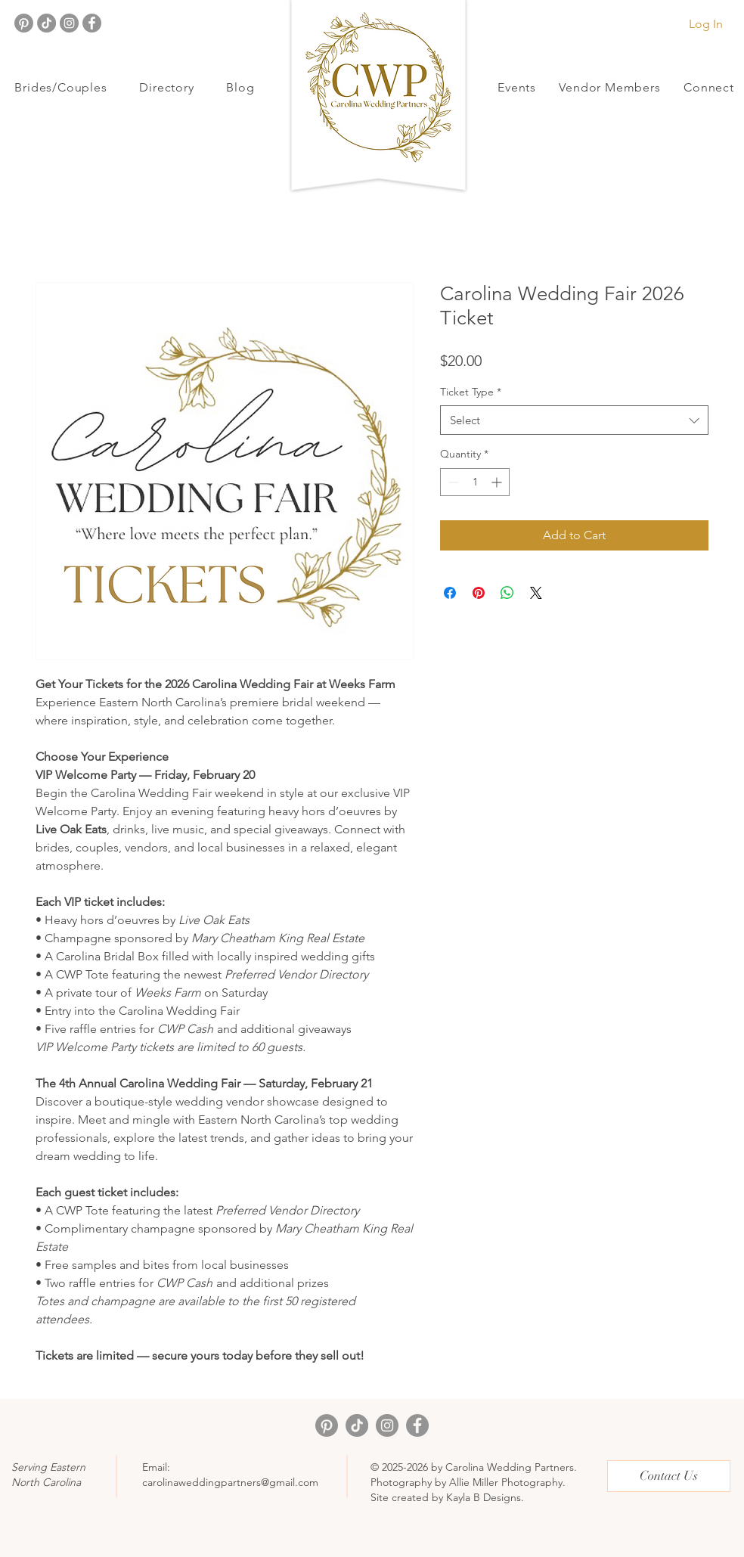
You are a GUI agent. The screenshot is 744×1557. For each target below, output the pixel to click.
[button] (61, 87)
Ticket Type (470, 392)
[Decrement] (451, 482)
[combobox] (574, 420)
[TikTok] (46, 23)
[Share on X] (536, 593)
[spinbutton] (474, 482)
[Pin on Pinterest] (479, 593)
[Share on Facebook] (450, 593)
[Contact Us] (668, 1476)
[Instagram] (69, 23)
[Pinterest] (23, 23)
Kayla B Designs (483, 1497)
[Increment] (497, 482)
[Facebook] (91, 23)
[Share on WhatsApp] (507, 593)
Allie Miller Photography (506, 1482)
